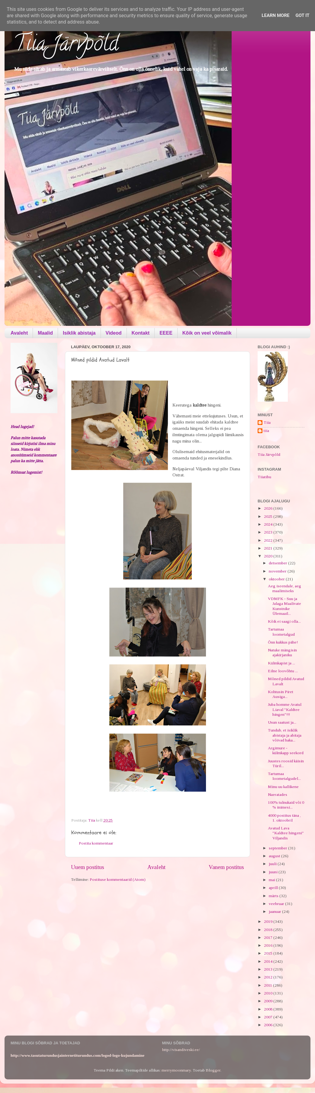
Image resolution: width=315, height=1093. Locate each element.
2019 (268, 921)
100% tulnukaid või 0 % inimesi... (286, 804)
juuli (273, 863)
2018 (268, 929)
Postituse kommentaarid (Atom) (118, 879)
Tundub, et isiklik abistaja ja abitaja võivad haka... (284, 735)
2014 (268, 961)
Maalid (45, 333)
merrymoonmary (176, 1070)
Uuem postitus (87, 867)
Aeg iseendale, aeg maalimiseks (284, 588)
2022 (268, 540)
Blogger (213, 1070)
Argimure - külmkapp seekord (286, 750)
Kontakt (141, 333)
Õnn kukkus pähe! (283, 642)
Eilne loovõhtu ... (283, 671)
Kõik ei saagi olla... (284, 621)
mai (272, 879)
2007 (268, 1017)
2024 (268, 524)
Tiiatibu (264, 477)
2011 (268, 985)
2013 (268, 969)
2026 (268, 508)
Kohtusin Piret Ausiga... (280, 694)
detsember (278, 563)
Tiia (267, 422)
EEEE (165, 333)
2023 (268, 532)
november (278, 571)
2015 (268, 953)
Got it (302, 15)
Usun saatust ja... (282, 722)
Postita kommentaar (96, 843)
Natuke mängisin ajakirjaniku (282, 652)
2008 (268, 1009)
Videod (114, 333)
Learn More (275, 15)
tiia (266, 430)
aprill (274, 887)
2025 (268, 516)
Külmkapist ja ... (281, 663)
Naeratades (277, 794)
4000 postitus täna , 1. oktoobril (284, 817)
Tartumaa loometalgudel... (284, 776)
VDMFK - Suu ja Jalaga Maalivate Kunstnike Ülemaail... (284, 606)
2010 (268, 993)
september (278, 848)
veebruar (277, 903)
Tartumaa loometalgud (281, 631)
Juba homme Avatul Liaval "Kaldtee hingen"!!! (284, 709)
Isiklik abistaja (79, 333)
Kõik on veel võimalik (207, 333)
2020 (268, 556)
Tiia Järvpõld (66, 45)
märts (274, 896)
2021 (268, 548)
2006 (268, 1025)
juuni (273, 872)
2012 (268, 977)
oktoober (277, 579)
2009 (268, 1001)
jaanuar (275, 911)
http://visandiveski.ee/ (181, 1049)
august (275, 856)
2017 (268, 937)
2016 (268, 945)
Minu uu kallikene (283, 786)
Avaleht (19, 333)
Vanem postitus (226, 867)
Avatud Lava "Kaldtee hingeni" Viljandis (286, 833)
